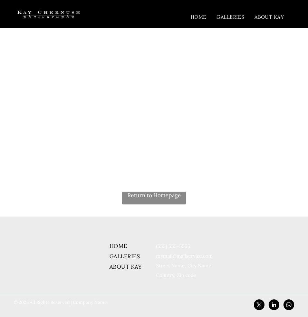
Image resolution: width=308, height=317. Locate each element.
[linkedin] (274, 305)
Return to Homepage (154, 195)
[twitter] (259, 305)
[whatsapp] (288, 305)
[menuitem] (198, 16)
